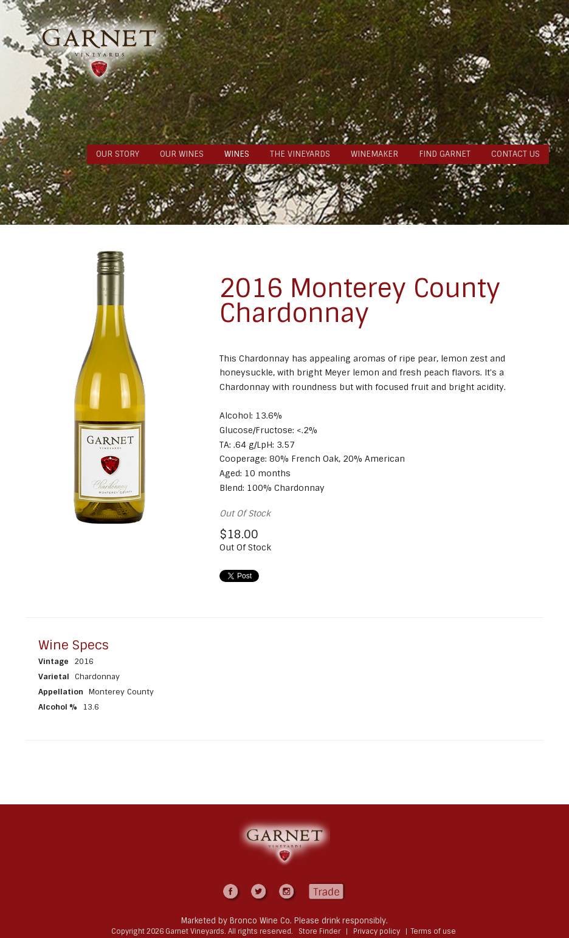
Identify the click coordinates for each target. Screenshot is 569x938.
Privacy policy (376, 931)
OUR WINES (182, 154)
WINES (236, 154)
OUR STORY (117, 154)
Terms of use (433, 931)
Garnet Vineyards (99, 52)
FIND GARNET (445, 154)
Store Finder (319, 931)
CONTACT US (515, 154)
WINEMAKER (374, 154)
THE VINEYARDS (300, 154)
